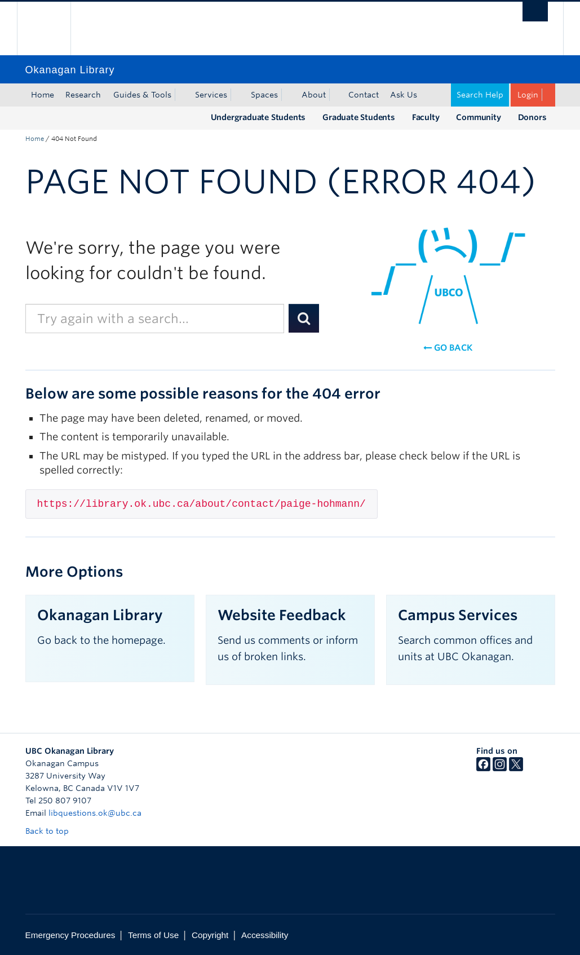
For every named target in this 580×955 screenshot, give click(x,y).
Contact (363, 94)
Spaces (264, 94)
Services (211, 94)
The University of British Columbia (52, 28)
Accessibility (264, 935)
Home (42, 94)
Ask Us (403, 94)
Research (83, 94)
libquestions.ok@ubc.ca (94, 812)
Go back (447, 348)
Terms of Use (153, 935)
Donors (532, 117)
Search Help (480, 94)
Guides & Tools (142, 94)
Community (478, 117)
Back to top (52, 830)
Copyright (210, 935)
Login (527, 94)
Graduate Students (358, 117)
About (314, 94)
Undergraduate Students (258, 117)
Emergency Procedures (70, 935)
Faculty (426, 117)
